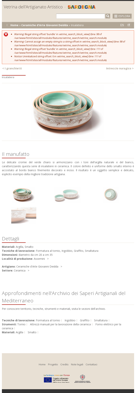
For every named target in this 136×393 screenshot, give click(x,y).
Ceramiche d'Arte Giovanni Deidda (44, 25)
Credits (64, 364)
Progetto (53, 364)
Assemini (39, 258)
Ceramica (19, 270)
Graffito (84, 320)
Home (14, 25)
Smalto (32, 332)
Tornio (21, 324)
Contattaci (91, 364)
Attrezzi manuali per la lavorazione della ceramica (60, 324)
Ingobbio (70, 320)
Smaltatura (101, 320)
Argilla (19, 332)
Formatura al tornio (48, 320)
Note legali (77, 364)
